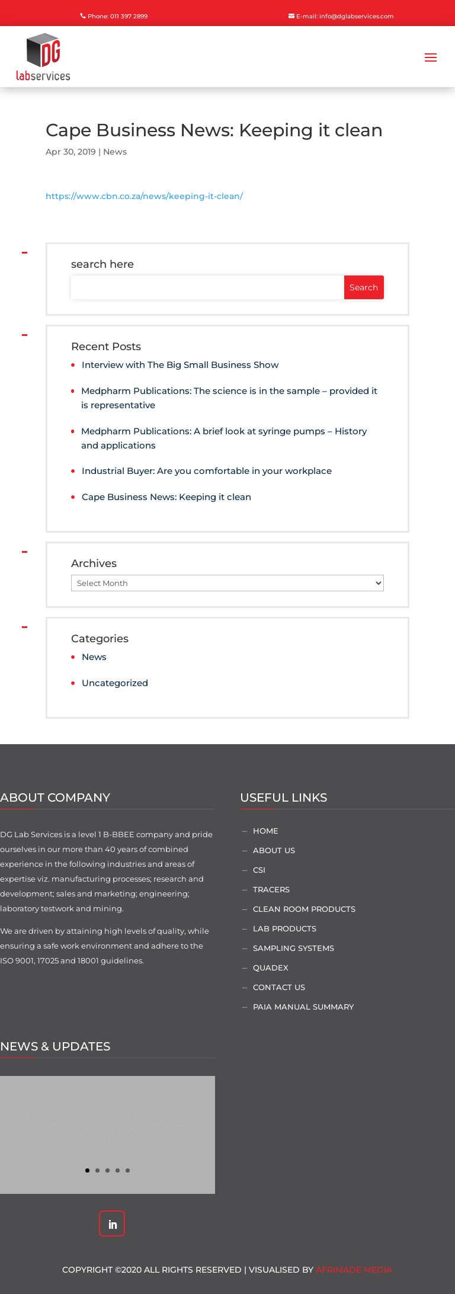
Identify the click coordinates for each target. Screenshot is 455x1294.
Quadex (271, 967)
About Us (274, 850)
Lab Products (284, 928)
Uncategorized (115, 682)
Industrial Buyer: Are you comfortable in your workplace (207, 470)
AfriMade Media (354, 1269)
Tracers (271, 889)
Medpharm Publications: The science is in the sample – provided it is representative (229, 398)
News (115, 151)
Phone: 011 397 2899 (118, 16)
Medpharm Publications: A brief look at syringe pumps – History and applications (224, 438)
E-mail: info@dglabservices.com (345, 16)
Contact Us (279, 987)
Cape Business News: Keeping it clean (166, 496)
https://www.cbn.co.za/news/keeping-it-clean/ (144, 196)
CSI (259, 870)
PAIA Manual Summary (303, 1006)
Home (265, 830)
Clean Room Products (304, 909)
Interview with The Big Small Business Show (180, 364)
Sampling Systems (293, 948)
